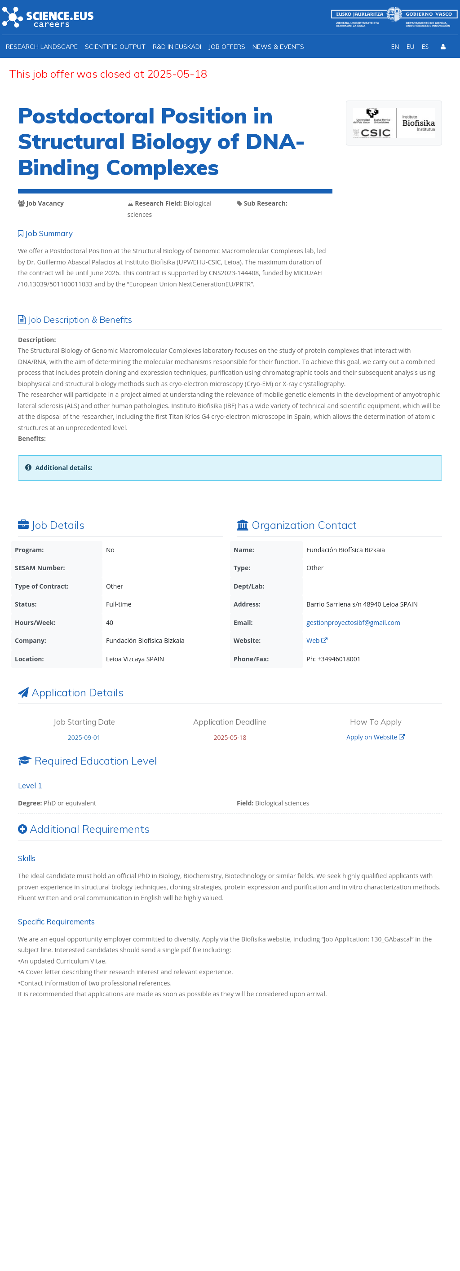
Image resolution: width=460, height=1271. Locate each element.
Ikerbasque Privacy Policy (325, 1130)
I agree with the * (302, 1130)
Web (316, 640)
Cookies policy (424, 1244)
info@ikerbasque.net (67, 1162)
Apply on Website (375, 737)
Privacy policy (368, 1244)
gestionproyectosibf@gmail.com (353, 622)
